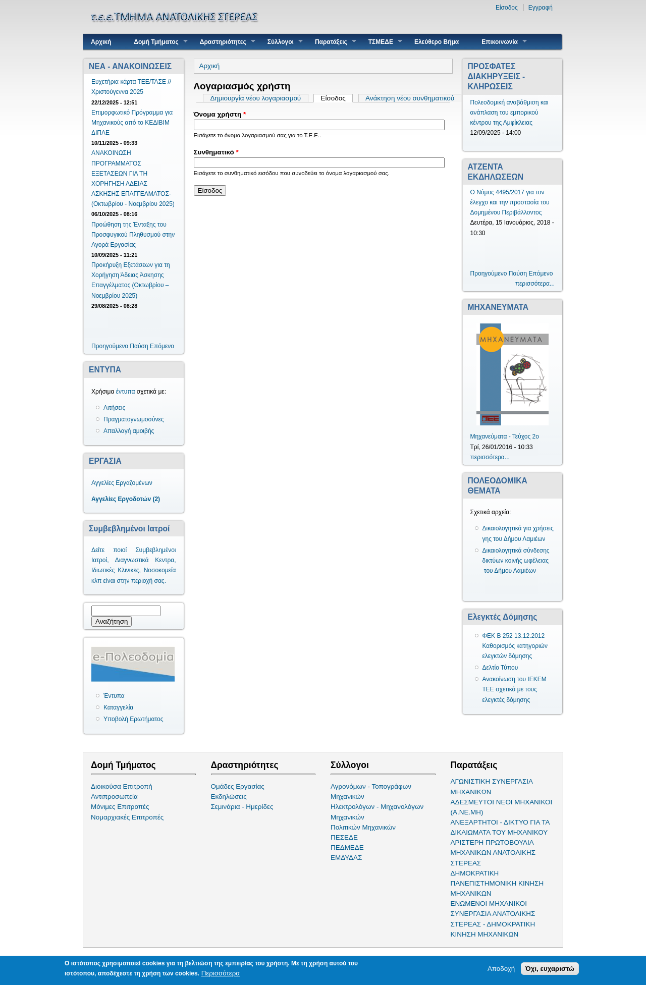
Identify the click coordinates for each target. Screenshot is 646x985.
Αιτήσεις (114, 407)
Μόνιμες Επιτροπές (120, 806)
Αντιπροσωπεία (114, 796)
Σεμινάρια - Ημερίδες (242, 806)
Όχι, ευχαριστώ (549, 969)
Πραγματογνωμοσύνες (133, 419)
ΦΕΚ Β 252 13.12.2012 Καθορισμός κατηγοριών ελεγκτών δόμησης (515, 646)
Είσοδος (507, 7)
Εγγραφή (540, 7)
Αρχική (101, 41)
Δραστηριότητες (223, 41)
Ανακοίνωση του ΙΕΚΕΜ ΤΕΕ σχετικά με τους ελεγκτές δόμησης (514, 689)
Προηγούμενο (109, 346)
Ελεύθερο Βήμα (436, 41)
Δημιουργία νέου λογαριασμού (255, 98)
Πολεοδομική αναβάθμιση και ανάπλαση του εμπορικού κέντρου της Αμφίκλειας (509, 112)
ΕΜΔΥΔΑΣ (346, 857)
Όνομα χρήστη (220, 114)
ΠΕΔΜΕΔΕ (347, 847)
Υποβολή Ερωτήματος (133, 719)
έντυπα (125, 391)
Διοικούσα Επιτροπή (121, 786)
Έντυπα (114, 695)
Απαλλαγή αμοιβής (128, 430)
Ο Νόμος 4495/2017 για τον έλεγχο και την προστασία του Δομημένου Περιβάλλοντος (510, 202)
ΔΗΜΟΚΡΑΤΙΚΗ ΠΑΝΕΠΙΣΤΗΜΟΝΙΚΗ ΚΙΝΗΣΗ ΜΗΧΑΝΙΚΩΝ (497, 883)
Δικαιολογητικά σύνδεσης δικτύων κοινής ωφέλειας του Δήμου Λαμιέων (516, 560)
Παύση (139, 346)
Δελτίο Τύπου (500, 667)
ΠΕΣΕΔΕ (344, 837)
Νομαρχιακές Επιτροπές (127, 817)
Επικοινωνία (500, 41)
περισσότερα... (535, 283)
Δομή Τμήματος (156, 41)
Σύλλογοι (281, 41)
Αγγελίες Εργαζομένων (121, 482)
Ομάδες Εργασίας (237, 786)
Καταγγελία (118, 707)
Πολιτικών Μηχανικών (363, 827)
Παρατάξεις (331, 41)
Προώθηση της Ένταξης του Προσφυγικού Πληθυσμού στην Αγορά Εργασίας (133, 234)
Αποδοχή (501, 969)
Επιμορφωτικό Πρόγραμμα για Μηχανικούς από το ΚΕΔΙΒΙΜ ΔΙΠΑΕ (132, 122)
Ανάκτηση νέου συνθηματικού (409, 98)
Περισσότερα (220, 974)
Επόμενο (162, 346)
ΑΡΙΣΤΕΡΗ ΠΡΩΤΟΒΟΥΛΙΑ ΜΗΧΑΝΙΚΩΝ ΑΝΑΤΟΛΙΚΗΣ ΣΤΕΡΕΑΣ (493, 852)
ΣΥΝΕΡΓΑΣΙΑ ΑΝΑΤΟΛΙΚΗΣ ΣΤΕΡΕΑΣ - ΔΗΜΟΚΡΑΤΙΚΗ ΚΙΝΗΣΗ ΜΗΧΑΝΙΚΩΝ (493, 924)
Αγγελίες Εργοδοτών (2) (125, 499)
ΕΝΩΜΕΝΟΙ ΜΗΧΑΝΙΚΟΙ (489, 903)
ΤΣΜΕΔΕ (381, 41)
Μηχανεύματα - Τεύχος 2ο (504, 436)
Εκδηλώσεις (229, 796)
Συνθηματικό (216, 152)
